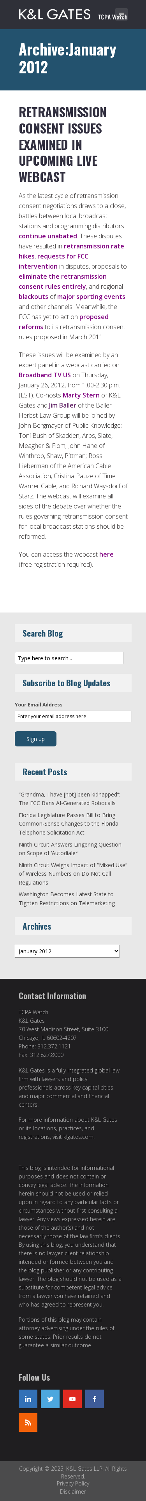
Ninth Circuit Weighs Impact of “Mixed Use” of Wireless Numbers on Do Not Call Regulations (73, 873)
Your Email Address (39, 704)
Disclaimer (73, 1491)
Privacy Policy (73, 1483)
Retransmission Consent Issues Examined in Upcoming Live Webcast (63, 143)
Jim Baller (62, 405)
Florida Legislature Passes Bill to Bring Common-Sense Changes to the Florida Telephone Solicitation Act (68, 823)
